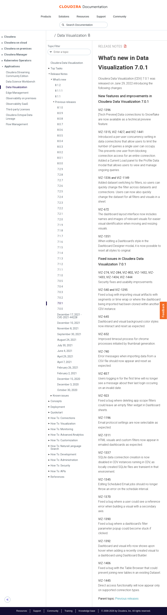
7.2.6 (60, 185)
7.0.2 (60, 297)
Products (46, 16)
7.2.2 (60, 208)
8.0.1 (60, 157)
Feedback (163, 310)
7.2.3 (60, 202)
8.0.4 (60, 141)
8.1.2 (58, 85)
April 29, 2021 (65, 356)
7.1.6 (60, 241)
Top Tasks (56, 68)
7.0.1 (60, 303)
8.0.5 (60, 135)
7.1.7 (60, 236)
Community (119, 16)
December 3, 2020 (68, 384)
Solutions (63, 16)
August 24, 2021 (66, 339)
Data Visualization (71, 35)
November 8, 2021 (68, 328)
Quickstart (57, 412)
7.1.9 (60, 224)
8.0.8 (60, 118)
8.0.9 (60, 113)
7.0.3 (60, 292)
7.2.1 (60, 213)
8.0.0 (60, 163)
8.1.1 (58, 96)
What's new (59, 79)
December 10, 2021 (68, 322)
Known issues (61, 395)
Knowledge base (87, 611)
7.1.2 (60, 264)
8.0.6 (60, 129)
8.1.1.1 (59, 90)
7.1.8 (60, 230)
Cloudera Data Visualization (67, 62)
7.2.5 (60, 191)
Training (69, 611)
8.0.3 (60, 146)
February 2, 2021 (67, 373)
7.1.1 (60, 269)
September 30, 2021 (69, 334)
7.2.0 (60, 219)
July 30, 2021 (65, 345)
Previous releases (65, 102)
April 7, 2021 (64, 362)
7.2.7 (60, 180)
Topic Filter (54, 46)
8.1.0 (60, 107)
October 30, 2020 (67, 390)
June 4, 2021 (64, 350)
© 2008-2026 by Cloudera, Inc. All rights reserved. (126, 611)
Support (101, 16)
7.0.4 (60, 286)
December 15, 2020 (68, 378)
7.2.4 (60, 196)
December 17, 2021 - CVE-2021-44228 (69, 316)
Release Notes (59, 74)
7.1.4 (60, 252)
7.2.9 (60, 169)
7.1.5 (60, 247)
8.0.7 (60, 124)
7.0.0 (60, 308)
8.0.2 (60, 152)
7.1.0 (60, 275)
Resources (83, 16)
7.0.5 (60, 280)
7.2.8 (60, 174)
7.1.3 (60, 258)
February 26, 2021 (67, 367)
